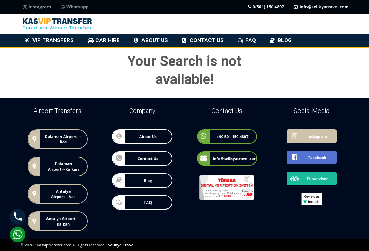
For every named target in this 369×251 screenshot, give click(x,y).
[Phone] (17, 216)
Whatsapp (74, 7)
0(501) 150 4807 (266, 7)
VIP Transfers (53, 40)
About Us (154, 40)
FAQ (250, 40)
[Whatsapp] (17, 234)
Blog (285, 40)
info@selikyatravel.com (321, 7)
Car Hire (107, 40)
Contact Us (207, 40)
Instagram (37, 7)
